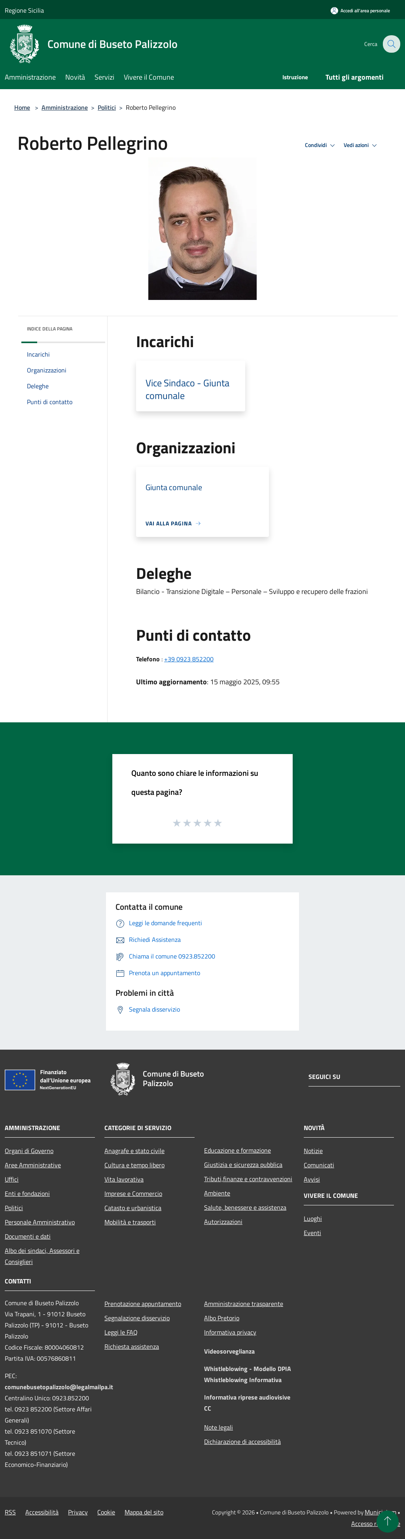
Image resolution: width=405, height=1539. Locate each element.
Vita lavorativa (124, 1179)
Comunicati (319, 1165)
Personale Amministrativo (40, 1222)
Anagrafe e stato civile (134, 1150)
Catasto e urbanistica (132, 1207)
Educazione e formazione (237, 1150)
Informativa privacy (230, 1332)
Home (22, 107)
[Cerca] (390, 43)
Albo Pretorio (221, 1318)
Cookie (106, 1512)
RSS (10, 1512)
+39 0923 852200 (189, 659)
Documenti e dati (28, 1236)
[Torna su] (388, 1521)
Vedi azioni (361, 145)
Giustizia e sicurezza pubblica (243, 1164)
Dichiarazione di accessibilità (242, 1441)
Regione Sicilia (24, 10)
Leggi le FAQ (121, 1332)
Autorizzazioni (223, 1221)
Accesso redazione (375, 1523)
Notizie (313, 1150)
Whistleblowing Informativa (243, 1379)
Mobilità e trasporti (130, 1222)
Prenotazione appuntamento (142, 1303)
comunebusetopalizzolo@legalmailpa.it (59, 1387)
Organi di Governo (29, 1150)
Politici (107, 107)
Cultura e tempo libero (134, 1165)
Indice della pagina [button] (49, 328)
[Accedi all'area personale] (360, 10)
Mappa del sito (144, 1512)
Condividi (321, 145)
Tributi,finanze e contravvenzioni (248, 1179)
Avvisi (312, 1179)
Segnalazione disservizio (137, 1318)
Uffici (12, 1179)
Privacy (78, 1512)
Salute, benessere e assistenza (245, 1207)
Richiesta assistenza (131, 1346)
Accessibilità (42, 1512)
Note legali (218, 1427)
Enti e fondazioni (27, 1193)
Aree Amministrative (33, 1165)
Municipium (380, 1512)
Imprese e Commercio (133, 1193)
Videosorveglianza (229, 1351)
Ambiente (217, 1193)
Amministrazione (65, 107)
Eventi (312, 1232)
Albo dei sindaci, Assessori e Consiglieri (42, 1256)
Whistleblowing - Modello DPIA (247, 1368)
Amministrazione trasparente (243, 1303)
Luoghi (313, 1218)
